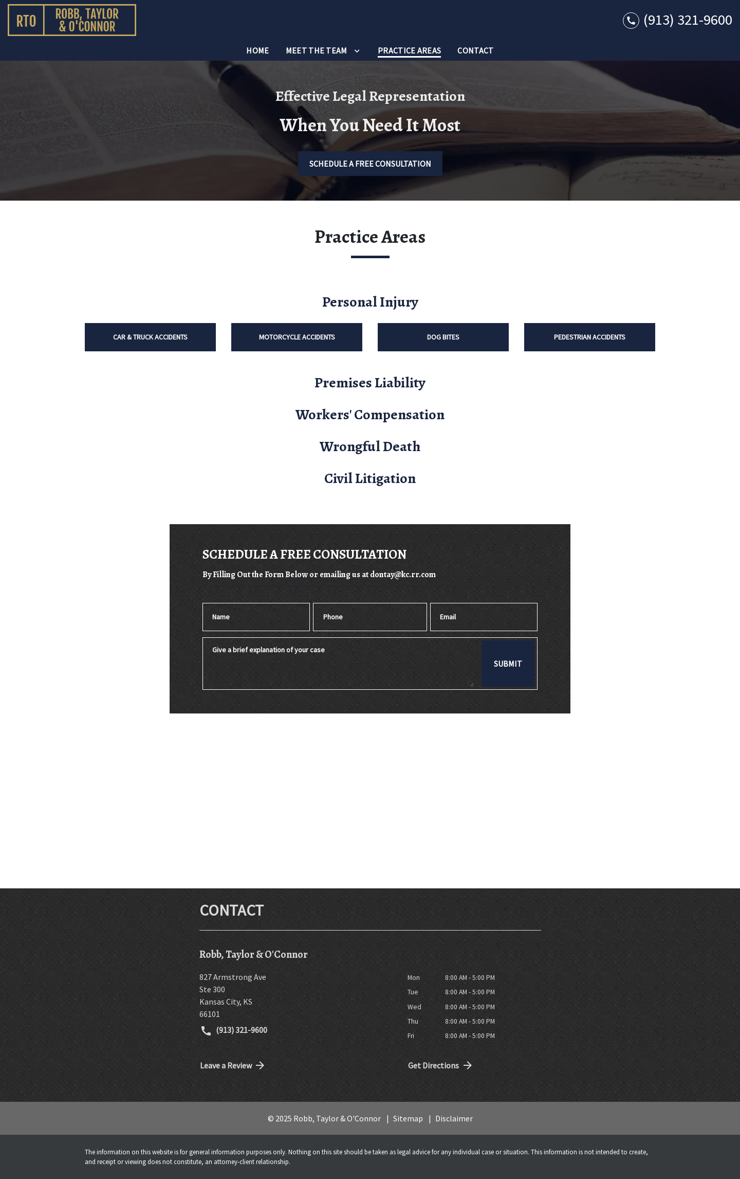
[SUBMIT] (508, 663)
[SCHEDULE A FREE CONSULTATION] (370, 163)
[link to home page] (72, 20)
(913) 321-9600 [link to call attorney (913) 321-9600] (234, 1031)
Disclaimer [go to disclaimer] (454, 1118)
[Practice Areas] (409, 50)
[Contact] (475, 50)
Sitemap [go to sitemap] (408, 1118)
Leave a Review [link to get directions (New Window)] (233, 1065)
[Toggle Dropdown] (357, 50)
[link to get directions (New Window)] (295, 995)
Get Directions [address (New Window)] (441, 1065)
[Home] (257, 50)
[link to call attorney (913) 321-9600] (677, 20)
